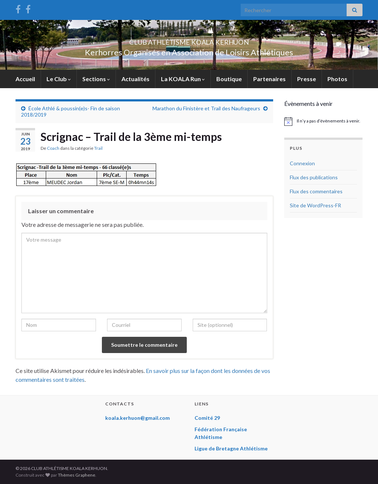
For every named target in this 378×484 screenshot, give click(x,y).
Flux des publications (314, 177)
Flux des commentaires (316, 191)
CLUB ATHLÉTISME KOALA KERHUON (189, 40)
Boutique (229, 78)
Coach (53, 148)
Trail (98, 148)
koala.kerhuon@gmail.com (137, 418)
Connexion (302, 163)
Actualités (135, 78)
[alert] (323, 121)
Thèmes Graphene (76, 475)
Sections (96, 78)
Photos (337, 78)
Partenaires (269, 78)
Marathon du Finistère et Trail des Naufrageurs (206, 108)
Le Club (59, 78)
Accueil (25, 78)
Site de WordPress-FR (315, 205)
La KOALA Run (183, 78)
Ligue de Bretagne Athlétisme (231, 448)
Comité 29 (207, 418)
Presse (306, 78)
